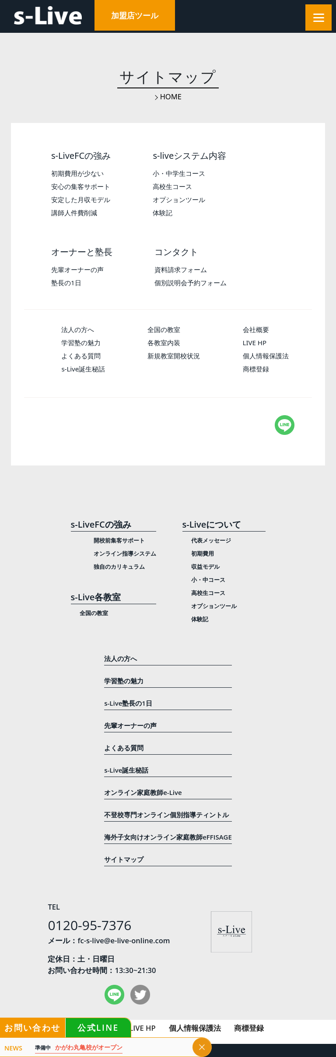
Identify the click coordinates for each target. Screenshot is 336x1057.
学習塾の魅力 (81, 342)
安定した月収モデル (80, 199)
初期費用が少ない (77, 173)
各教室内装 (163, 342)
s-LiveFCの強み (81, 155)
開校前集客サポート (119, 540)
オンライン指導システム (125, 553)
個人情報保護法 (266, 355)
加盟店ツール (134, 15)
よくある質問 (81, 355)
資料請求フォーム (180, 269)
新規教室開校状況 (173, 355)
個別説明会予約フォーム (190, 282)
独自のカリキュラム (119, 566)
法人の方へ (77, 329)
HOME (171, 96)
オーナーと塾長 (81, 252)
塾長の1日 (66, 282)
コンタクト (176, 252)
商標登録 (256, 368)
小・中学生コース (179, 173)
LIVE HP (254, 342)
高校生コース (172, 186)
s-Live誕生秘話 (83, 368)
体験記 (162, 212)
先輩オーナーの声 (77, 269)
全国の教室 (163, 329)
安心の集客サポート (80, 186)
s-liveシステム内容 (189, 155)
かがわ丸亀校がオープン (78, 1047)
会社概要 (256, 329)
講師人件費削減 (74, 212)
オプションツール (179, 199)
